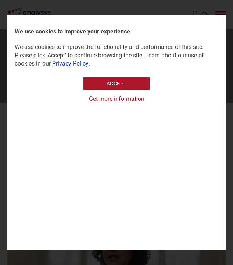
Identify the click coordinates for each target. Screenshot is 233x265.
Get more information (116, 98)
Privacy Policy (70, 63)
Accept (117, 83)
